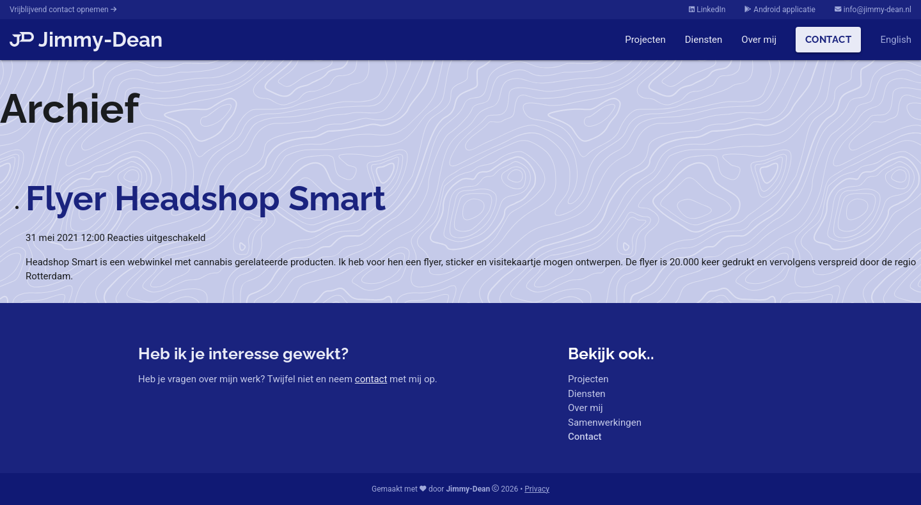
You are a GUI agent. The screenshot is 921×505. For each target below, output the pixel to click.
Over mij (758, 39)
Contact (828, 39)
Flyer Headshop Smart (206, 198)
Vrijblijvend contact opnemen (63, 9)
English (895, 39)
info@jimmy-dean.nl (873, 9)
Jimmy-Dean (86, 39)
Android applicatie (779, 9)
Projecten (645, 39)
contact (371, 379)
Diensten (704, 39)
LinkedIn (707, 9)
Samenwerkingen (605, 422)
